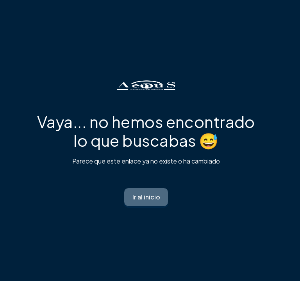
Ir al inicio (146, 197)
